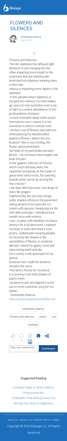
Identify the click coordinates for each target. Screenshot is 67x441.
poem (42, 316)
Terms (55, 420)
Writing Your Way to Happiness (33, 403)
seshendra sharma (33, 308)
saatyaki (33, 324)
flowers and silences (22, 316)
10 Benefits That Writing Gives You (33, 398)
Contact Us (25, 420)
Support (37, 420)
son (54, 316)
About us (13, 420)
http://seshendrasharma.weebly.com (32, 299)
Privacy (47, 420)
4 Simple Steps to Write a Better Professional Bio (33, 390)
